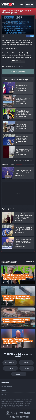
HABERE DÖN (27, 160)
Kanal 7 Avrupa (21, 413)
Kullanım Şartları (6, 386)
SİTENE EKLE (16, 160)
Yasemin (24, 417)
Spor (27, 368)
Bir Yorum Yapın (18, 72)
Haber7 (14, 417)
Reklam (3, 390)
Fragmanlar (10, 363)
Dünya (26, 363)
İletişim (3, 395)
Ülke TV (27, 413)
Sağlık (10, 368)
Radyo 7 (14, 413)
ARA (20, 5)
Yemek (18, 374)
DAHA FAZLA (29, 262)
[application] (18, 25)
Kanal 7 (8, 413)
